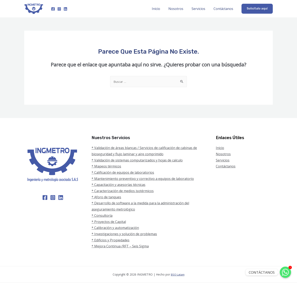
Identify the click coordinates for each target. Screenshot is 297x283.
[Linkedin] (65, 9)
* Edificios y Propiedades (110, 240)
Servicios (201, 8)
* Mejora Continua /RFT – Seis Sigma (120, 246)
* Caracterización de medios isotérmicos (123, 191)
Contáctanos (224, 8)
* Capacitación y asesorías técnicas (118, 185)
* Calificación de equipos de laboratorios (123, 173)
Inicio (162, 8)
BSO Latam (177, 275)
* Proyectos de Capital (109, 222)
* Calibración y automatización (115, 228)
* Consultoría (102, 216)
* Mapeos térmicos (106, 166)
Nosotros (180, 8)
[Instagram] (59, 9)
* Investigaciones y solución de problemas (124, 234)
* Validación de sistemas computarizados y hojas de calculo (137, 160)
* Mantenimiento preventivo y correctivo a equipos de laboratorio (143, 179)
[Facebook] (53, 9)
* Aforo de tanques (106, 197)
